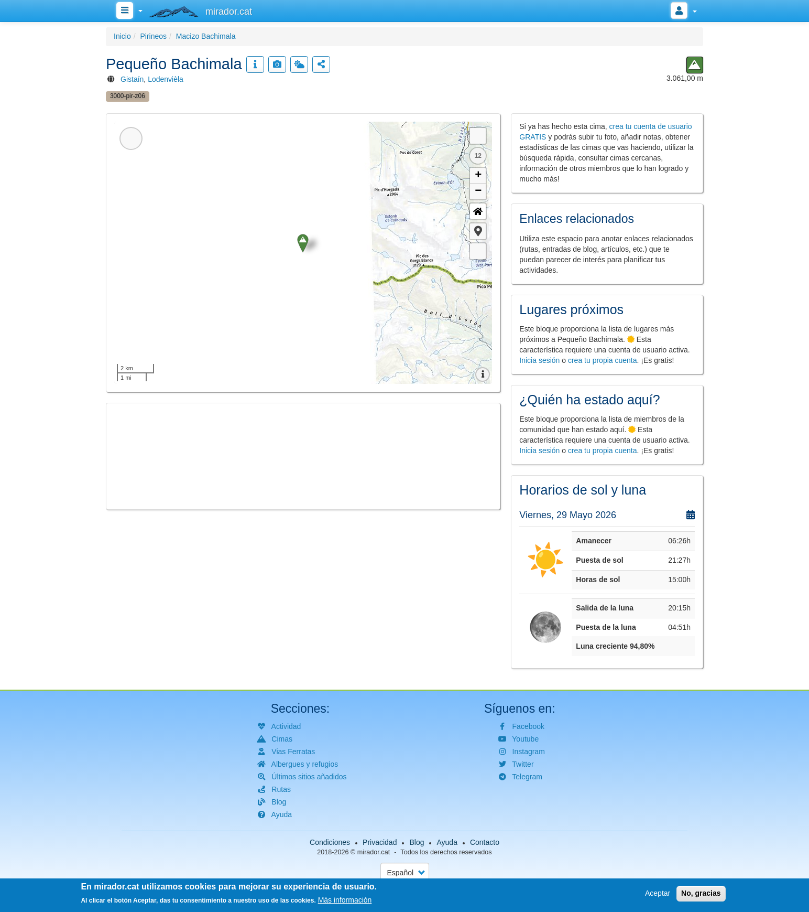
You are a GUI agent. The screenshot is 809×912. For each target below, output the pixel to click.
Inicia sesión (539, 360)
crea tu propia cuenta (602, 360)
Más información (345, 900)
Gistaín (132, 79)
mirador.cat (373, 852)
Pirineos (153, 36)
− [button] (478, 191)
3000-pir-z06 (127, 96)
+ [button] (478, 176)
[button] (478, 231)
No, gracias (700, 893)
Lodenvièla (165, 79)
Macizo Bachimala (206, 36)
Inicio (122, 36)
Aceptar (657, 893)
